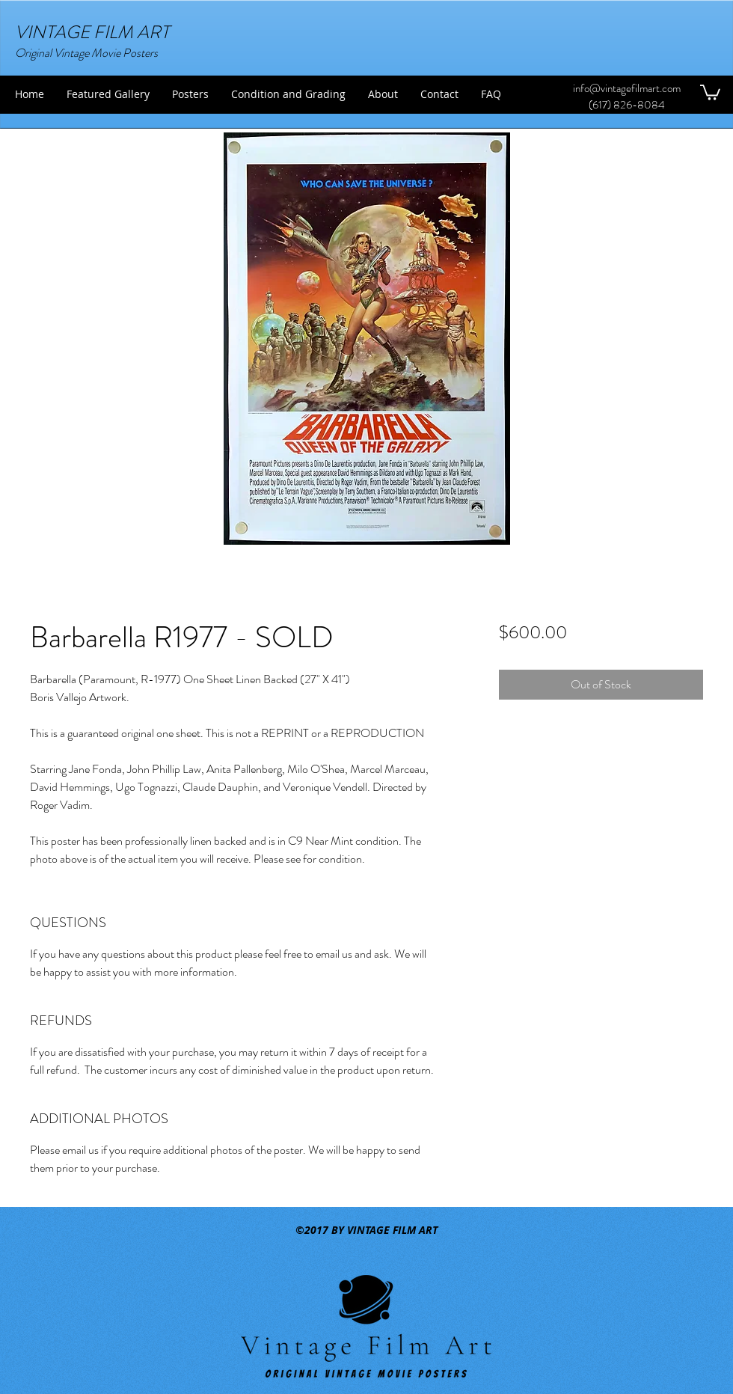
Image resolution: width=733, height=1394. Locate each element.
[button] (710, 91)
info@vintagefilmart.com (627, 88)
